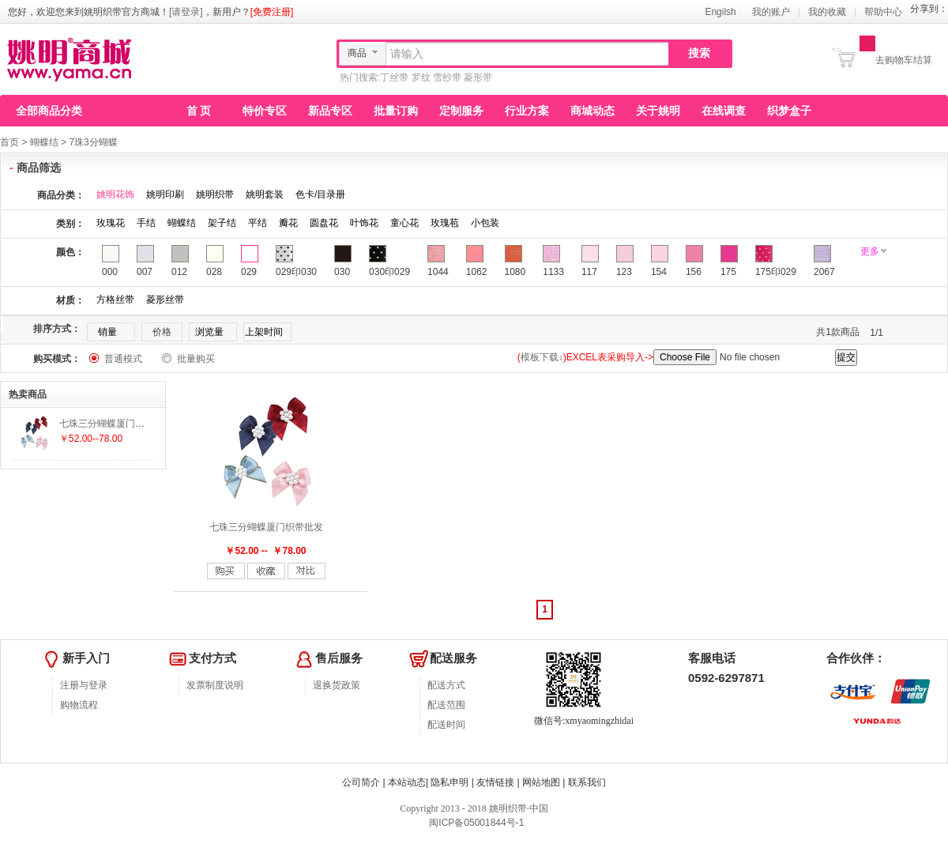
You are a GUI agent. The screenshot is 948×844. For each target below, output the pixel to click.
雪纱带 (447, 77)
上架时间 (264, 331)
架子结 (222, 222)
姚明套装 (265, 194)
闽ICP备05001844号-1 (475, 822)
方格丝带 (115, 299)
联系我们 (587, 782)
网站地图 (541, 782)
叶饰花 (364, 222)
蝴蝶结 (44, 142)
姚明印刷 (165, 194)
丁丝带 (394, 77)
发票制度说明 (214, 685)
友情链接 (495, 782)
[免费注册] (272, 11)
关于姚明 (658, 110)
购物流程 (79, 704)
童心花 (404, 222)
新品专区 (330, 110)
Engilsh (720, 11)
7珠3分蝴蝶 (93, 142)
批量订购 (396, 110)
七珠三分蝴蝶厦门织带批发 (266, 527)
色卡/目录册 (320, 194)
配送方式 (446, 685)
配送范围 (446, 704)
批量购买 (196, 358)
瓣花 (288, 222)
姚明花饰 (115, 194)
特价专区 (265, 110)
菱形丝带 (165, 299)
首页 (9, 142)
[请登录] (186, 11)
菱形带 (478, 77)
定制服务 (461, 110)
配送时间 (446, 724)
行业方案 (527, 110)
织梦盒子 (789, 110)
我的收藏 (827, 11)
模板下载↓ (542, 357)
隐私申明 (449, 782)
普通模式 (123, 358)
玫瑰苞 (445, 222)
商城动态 (592, 110)
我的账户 (771, 11)
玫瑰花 (110, 222)
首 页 (199, 110)
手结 (146, 222)
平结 (257, 222)
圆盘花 (324, 222)
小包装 (485, 222)
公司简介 (361, 782)
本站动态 (407, 782)
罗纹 (421, 77)
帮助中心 (883, 11)
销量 (107, 331)
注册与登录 (83, 685)
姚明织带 (215, 194)
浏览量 (209, 331)
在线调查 (724, 110)
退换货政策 (336, 685)
